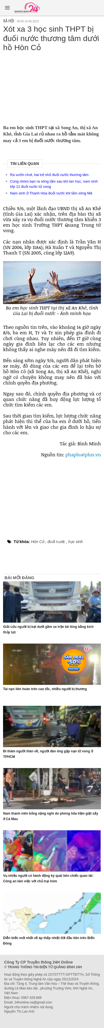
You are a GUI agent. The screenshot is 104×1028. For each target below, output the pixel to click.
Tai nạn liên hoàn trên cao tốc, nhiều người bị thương (45, 689)
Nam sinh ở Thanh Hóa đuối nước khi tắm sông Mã (51, 193)
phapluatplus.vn (83, 454)
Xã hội (8, 21)
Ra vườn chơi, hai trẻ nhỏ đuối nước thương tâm (49, 175)
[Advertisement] (52, 86)
